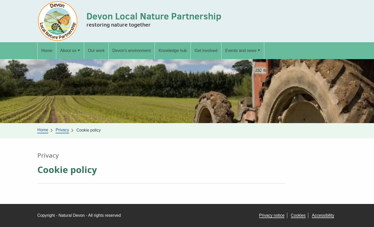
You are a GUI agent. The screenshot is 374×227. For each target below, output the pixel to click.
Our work (96, 50)
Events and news (240, 50)
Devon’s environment (131, 50)
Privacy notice (272, 215)
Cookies (298, 215)
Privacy (62, 130)
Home (46, 50)
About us (68, 50)
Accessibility (323, 215)
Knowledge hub (173, 50)
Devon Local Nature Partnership (153, 16)
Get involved (206, 50)
